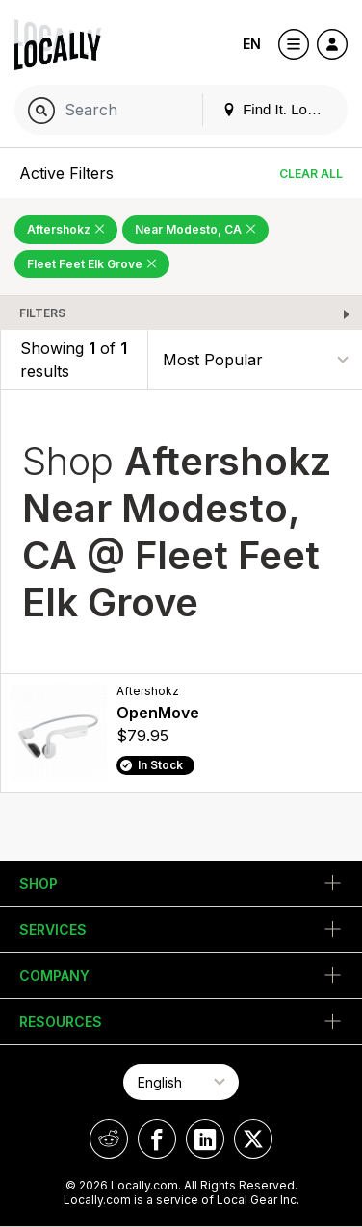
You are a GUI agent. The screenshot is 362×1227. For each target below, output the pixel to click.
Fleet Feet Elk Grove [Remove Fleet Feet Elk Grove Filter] (92, 264)
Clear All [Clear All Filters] (311, 173)
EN (252, 44)
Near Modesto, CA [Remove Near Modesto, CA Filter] (195, 229)
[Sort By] (255, 360)
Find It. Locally (279, 109)
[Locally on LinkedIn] (205, 1139)
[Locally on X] (253, 1139)
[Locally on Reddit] (109, 1139)
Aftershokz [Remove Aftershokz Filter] (66, 229)
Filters (42, 313)
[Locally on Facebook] (157, 1139)
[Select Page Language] (181, 1082)
